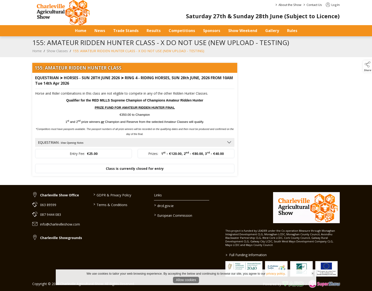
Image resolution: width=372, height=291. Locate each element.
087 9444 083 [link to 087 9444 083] (50, 214)
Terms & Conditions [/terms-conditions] (110, 204)
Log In (333, 5)
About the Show (290, 5)
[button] (367, 66)
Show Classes (57, 53)
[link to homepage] (306, 207)
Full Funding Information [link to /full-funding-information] (246, 255)
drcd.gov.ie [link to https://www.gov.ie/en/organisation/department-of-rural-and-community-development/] (164, 205)
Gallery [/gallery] (272, 30)
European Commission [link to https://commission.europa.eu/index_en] (173, 215)
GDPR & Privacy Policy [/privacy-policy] (112, 194)
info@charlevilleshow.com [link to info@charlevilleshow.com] (60, 224)
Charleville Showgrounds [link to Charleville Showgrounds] (61, 238)
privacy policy (275, 273)
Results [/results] (154, 30)
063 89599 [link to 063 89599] (48, 205)
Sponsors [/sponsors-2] (211, 30)
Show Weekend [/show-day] (242, 30)
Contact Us (314, 5)
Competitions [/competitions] (182, 30)
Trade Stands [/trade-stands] (126, 30)
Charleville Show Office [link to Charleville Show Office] (59, 195)
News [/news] (99, 30)
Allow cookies (186, 280)
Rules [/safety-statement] (292, 30)
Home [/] (80, 30)
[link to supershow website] (324, 284)
